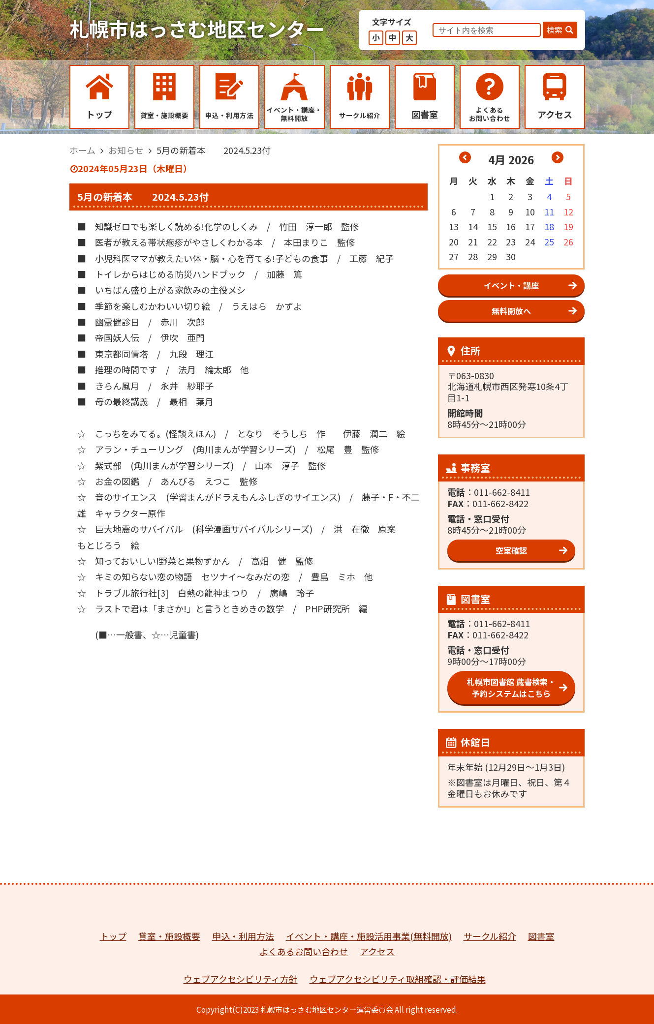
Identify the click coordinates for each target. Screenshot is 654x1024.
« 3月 (465, 157)
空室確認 (511, 550)
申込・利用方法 (243, 936)
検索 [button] (554, 29)
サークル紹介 (490, 936)
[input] (487, 30)
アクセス (377, 951)
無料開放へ (511, 311)
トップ (113, 936)
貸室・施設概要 (169, 936)
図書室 (541, 936)
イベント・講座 (511, 285)
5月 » (557, 157)
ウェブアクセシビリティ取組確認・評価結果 (398, 978)
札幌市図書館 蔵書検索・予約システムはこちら (511, 687)
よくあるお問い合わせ (303, 951)
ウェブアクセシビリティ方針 (241, 978)
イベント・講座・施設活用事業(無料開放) (369, 936)
